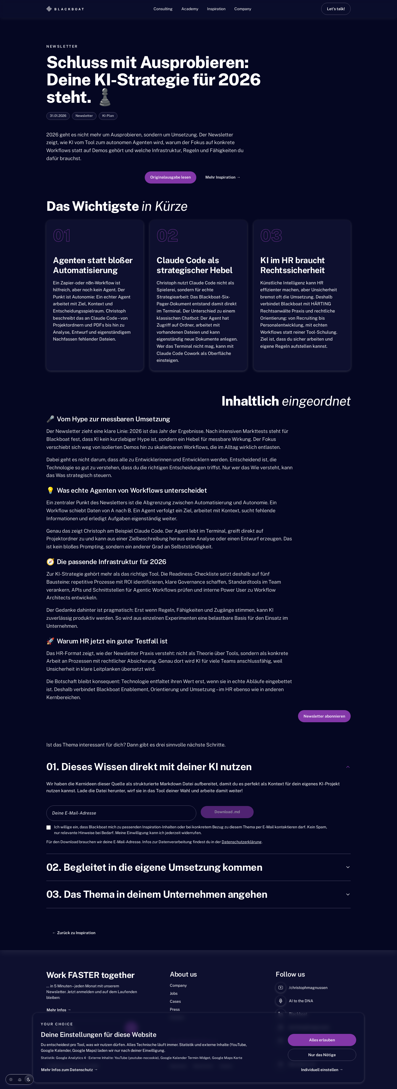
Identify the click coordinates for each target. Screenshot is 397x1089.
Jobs (174, 993)
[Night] (28, 1079)
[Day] (11, 1079)
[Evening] (19, 1079)
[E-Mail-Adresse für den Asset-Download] (121, 813)
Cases (175, 1001)
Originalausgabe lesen (170, 177)
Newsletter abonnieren (324, 716)
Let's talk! (336, 9)
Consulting (163, 9)
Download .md (227, 812)
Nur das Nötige (322, 1055)
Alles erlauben (322, 1040)
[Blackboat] (65, 9)
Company (242, 9)
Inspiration (216, 9)
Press (175, 1009)
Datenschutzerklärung (242, 842)
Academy (189, 9)
